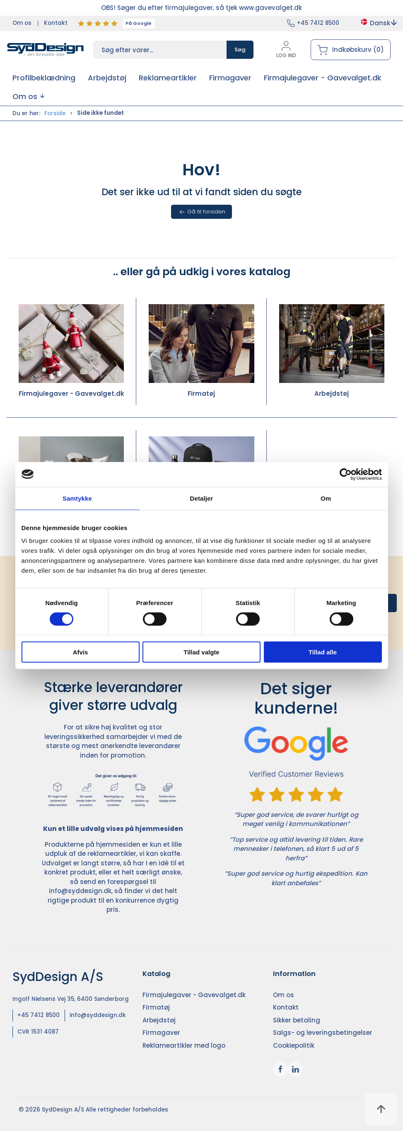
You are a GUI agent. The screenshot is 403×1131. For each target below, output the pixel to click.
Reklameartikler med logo (183, 1045)
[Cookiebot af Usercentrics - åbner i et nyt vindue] (345, 474)
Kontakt (56, 23)
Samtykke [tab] (77, 497)
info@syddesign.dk (80, 890)
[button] (28, 96)
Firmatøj (201, 351)
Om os (21, 23)
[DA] (45, 49)
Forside (54, 113)
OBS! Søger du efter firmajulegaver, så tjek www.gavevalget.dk (201, 7)
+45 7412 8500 (318, 23)
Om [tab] (326, 497)
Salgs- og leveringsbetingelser (322, 1032)
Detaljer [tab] (201, 497)
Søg (240, 49)
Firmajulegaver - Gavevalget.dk (71, 351)
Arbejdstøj (332, 351)
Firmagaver (161, 1032)
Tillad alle (323, 652)
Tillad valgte (201, 652)
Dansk (378, 23)
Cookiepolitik (293, 1045)
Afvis (80, 652)
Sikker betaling (296, 1020)
